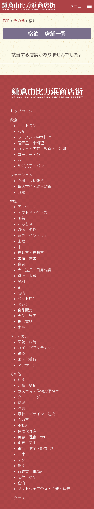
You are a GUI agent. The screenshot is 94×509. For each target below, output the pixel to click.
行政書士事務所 (31, 471)
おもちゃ (25, 224)
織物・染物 (27, 230)
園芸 (21, 218)
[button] (77, 6)
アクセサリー (29, 207)
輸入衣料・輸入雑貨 (34, 186)
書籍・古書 (27, 258)
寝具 (21, 264)
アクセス (17, 498)
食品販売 (25, 310)
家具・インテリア (33, 235)
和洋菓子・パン (31, 166)
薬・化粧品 (27, 359)
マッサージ (27, 365)
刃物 (21, 293)
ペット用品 (27, 299)
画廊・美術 (27, 443)
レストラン (27, 126)
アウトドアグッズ (32, 212)
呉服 (21, 192)
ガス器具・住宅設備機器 (38, 391)
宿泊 (21, 483)
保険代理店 (27, 431)
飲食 (14, 120)
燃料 (21, 281)
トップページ (21, 111)
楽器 (21, 241)
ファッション (21, 175)
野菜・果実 (27, 316)
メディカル (19, 336)
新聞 (21, 466)
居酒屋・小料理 (31, 143)
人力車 (23, 420)
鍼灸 (21, 353)
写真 (21, 408)
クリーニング (29, 397)
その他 (15, 374)
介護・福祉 (27, 385)
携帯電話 (25, 321)
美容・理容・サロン (34, 437)
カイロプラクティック (36, 348)
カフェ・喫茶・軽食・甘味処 (42, 149)
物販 (14, 201)
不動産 (23, 425)
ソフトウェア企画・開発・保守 (44, 489)
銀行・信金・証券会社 (36, 448)
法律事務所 (27, 477)
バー (21, 160)
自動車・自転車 (31, 253)
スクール (25, 460)
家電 (21, 327)
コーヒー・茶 (29, 154)
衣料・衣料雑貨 (31, 181)
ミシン (23, 304)
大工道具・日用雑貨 (34, 270)
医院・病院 (27, 342)
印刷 (21, 380)
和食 (21, 131)
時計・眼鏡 (27, 276)
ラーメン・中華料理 (34, 137)
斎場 (21, 403)
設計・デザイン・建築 (36, 414)
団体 (21, 454)
